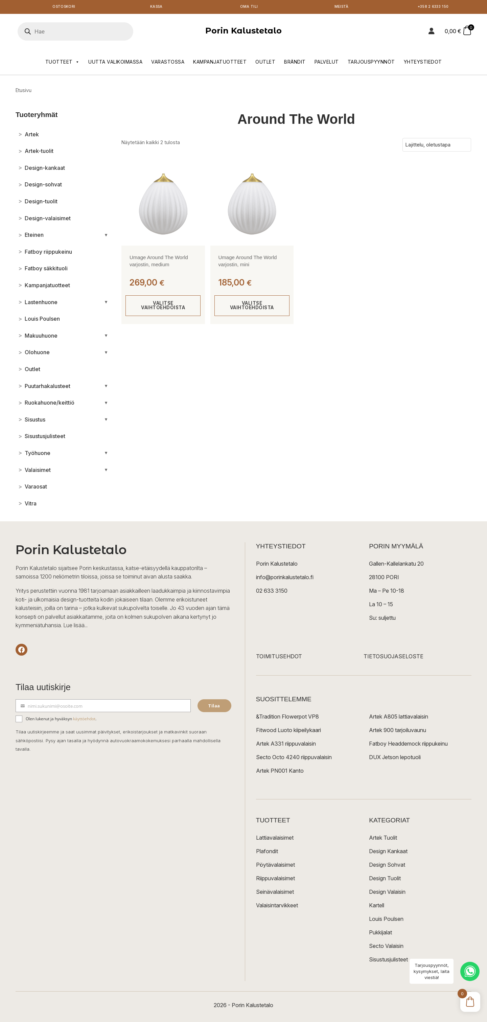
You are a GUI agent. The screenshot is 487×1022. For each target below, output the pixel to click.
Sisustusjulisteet (388, 960)
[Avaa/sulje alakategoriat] (106, 236)
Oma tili (248, 7)
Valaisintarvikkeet (277, 906)
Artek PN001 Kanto (280, 772)
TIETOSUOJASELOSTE (393, 657)
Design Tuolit (385, 879)
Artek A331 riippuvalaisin (286, 745)
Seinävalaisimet (275, 893)
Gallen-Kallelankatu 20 (396, 565)
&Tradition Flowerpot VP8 (287, 717)
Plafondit (267, 852)
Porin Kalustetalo (243, 32)
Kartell (376, 906)
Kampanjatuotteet (220, 63)
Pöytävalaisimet (275, 866)
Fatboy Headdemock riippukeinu (408, 745)
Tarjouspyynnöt (371, 63)
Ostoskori (64, 7)
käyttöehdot (84, 720)
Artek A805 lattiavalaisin (398, 717)
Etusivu (23, 91)
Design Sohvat (387, 866)
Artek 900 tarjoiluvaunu (397, 731)
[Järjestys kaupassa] (436, 146)
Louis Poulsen (386, 920)
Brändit (295, 63)
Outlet (265, 63)
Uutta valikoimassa (115, 63)
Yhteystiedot (423, 63)
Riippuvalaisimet (275, 879)
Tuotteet (62, 63)
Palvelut (327, 63)
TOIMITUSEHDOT (279, 657)
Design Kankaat (388, 852)
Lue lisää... (75, 626)
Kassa (156, 7)
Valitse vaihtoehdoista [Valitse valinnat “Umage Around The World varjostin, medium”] (163, 307)
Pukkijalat (380, 933)
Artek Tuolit (383, 839)
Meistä (341, 7)
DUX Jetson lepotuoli (395, 758)
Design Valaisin (387, 893)
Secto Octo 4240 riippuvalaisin (294, 758)
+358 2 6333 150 (434, 7)
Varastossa (167, 63)
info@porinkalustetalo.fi (285, 578)
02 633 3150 (271, 592)
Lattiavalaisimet (275, 839)
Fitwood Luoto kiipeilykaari (288, 731)
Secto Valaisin (386, 947)
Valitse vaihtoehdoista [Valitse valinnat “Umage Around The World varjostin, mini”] (251, 307)
